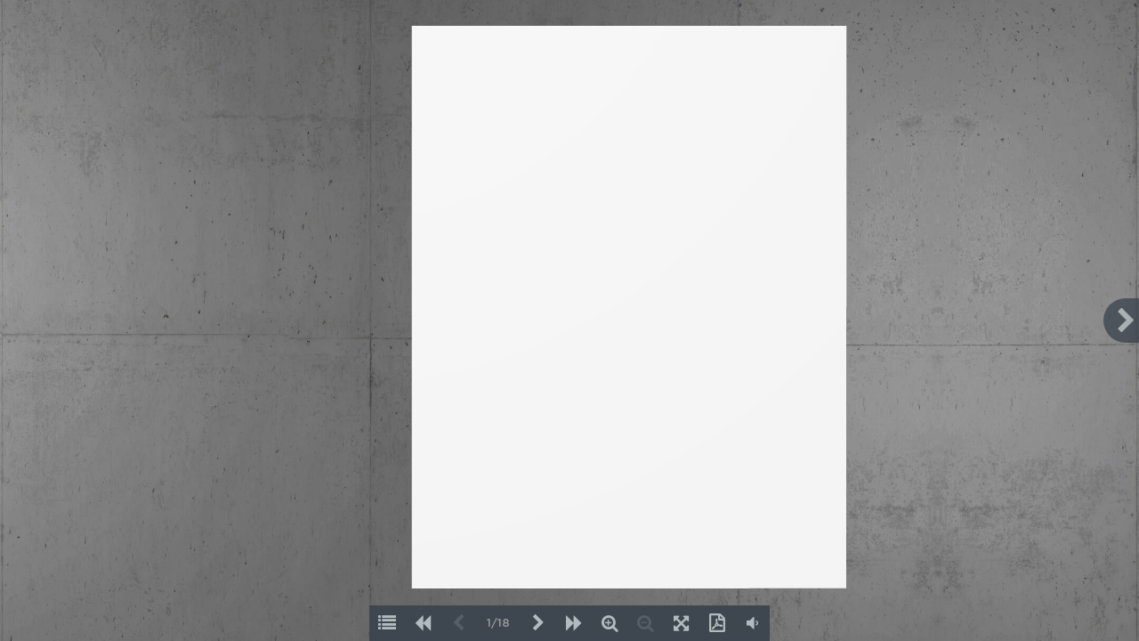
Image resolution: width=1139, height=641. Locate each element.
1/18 (498, 623)
